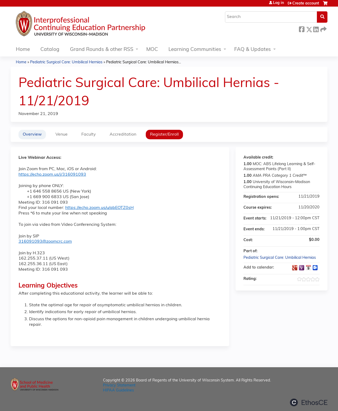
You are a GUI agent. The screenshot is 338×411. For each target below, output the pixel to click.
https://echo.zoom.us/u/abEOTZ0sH (99, 208)
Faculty (88, 134)
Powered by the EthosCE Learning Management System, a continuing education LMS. (308, 402)
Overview (32, 134)
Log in (278, 3)
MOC (152, 49)
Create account (305, 4)
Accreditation (123, 134)
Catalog (49, 49)
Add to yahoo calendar (301, 267)
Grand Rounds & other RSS (101, 49)
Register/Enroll (164, 134)
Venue (61, 134)
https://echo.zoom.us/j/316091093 (52, 175)
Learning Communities (194, 49)
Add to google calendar (294, 267)
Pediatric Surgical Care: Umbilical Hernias (66, 62)
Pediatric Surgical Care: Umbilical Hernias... (143, 62)
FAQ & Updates (252, 49)
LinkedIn (315, 28)
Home (23, 49)
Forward (323, 28)
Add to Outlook (315, 267)
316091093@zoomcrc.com (45, 242)
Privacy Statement (119, 386)
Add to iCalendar (308, 267)
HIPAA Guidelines (118, 391)
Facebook (301, 28)
